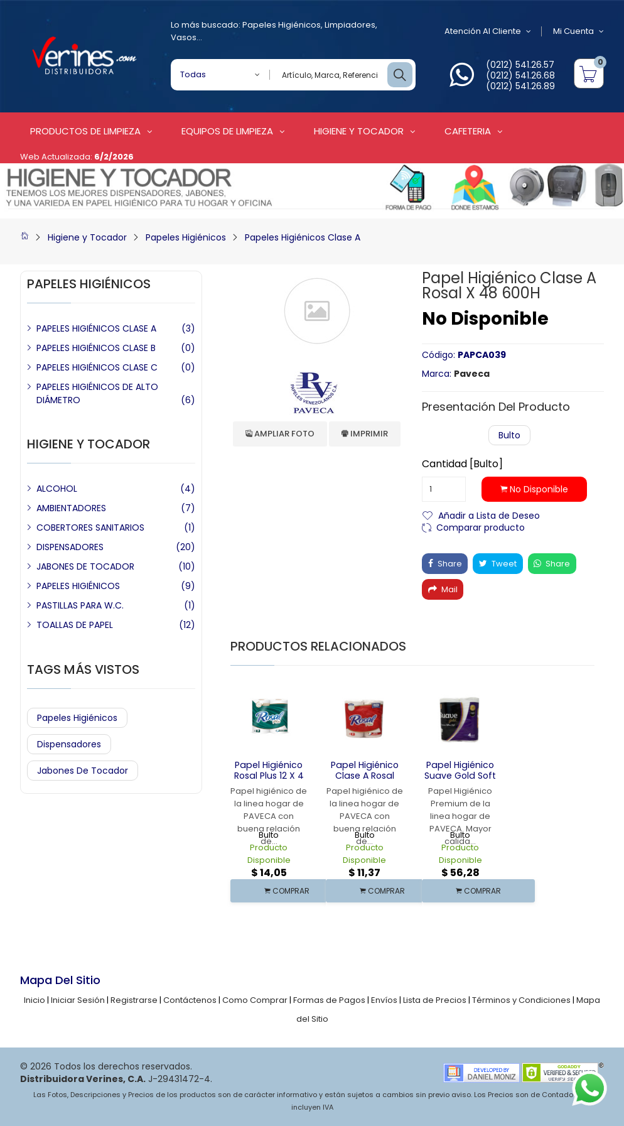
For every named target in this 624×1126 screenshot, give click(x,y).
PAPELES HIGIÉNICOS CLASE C (97, 367)
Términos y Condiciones (521, 1000)
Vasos (183, 37)
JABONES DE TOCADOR (85, 566)
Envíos (384, 1000)
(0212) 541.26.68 (520, 75)
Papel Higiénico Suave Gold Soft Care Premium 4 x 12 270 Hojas (460, 781)
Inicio (34, 1000)
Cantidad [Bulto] (462, 464)
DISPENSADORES (70, 547)
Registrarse (134, 1000)
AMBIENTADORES (71, 508)
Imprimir (365, 434)
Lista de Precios (434, 1000)
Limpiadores (350, 25)
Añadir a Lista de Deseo (489, 514)
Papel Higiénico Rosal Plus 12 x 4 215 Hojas (268, 776)
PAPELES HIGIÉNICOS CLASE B (96, 348)
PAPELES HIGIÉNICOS (78, 586)
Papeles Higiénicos (281, 25)
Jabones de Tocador (82, 770)
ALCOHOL (56, 488)
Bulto (509, 435)
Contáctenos (190, 1000)
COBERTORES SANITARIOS (90, 527)
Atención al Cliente (487, 31)
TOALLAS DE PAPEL (74, 625)
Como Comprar (255, 1000)
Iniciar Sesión (78, 1000)
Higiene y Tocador (87, 237)
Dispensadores (69, 744)
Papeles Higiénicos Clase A (302, 237)
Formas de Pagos (329, 1000)
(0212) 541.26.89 (520, 86)
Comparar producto (480, 526)
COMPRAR (286, 890)
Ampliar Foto (280, 434)
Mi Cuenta (578, 31)
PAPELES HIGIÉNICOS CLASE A (96, 328)
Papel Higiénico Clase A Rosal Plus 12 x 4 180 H (364, 776)
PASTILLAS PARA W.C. (80, 605)
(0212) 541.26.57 (520, 64)
